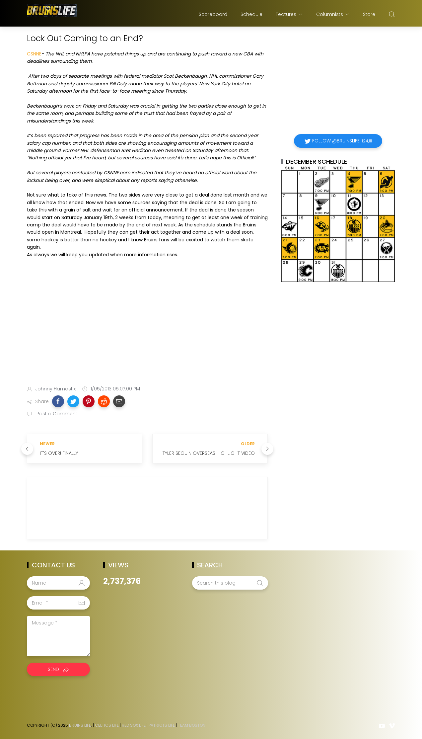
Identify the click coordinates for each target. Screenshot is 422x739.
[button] (58, 401)
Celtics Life (107, 725)
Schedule (251, 14)
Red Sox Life (134, 725)
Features (289, 14)
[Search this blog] (230, 583)
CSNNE (34, 53)
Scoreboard (213, 14)
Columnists (333, 14)
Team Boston (191, 725)
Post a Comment (56, 413)
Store (369, 14)
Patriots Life (162, 725)
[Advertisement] (147, 328)
